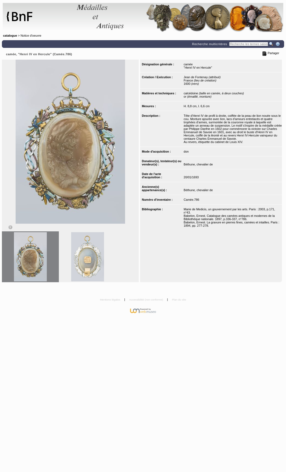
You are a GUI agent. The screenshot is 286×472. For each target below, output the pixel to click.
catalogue (10, 35)
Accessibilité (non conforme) (146, 299)
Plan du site (179, 299)
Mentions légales (110, 299)
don (186, 151)
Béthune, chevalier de (198, 164)
